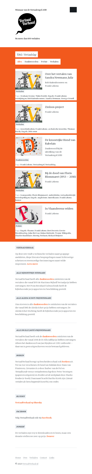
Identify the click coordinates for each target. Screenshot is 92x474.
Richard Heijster (55, 236)
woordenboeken (27, 129)
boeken (66, 361)
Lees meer (32, 264)
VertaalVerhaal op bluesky (28, 402)
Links (51, 458)
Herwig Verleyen (40, 236)
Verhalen (54, 62)
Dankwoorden (31, 62)
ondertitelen (54, 195)
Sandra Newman (53, 98)
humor (18, 200)
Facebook (47, 418)
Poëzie (44, 62)
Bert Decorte (53, 231)
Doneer (50, 436)
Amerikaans (53, 198)
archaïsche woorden (57, 129)
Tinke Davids (41, 96)
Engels (51, 96)
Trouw (58, 233)
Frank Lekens (61, 96)
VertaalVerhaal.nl (30, 464)
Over (25, 458)
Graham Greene (27, 96)
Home (18, 458)
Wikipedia (66, 233)
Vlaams (30, 231)
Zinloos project (54, 107)
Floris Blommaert (40, 195)
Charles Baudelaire (23, 236)
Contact (43, 458)
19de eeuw (32, 131)
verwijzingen (21, 98)
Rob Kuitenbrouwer (36, 98)
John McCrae (34, 233)
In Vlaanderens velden (59, 208)
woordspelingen (22, 198)
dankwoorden (47, 279)
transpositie (25, 195)
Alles (19, 62)
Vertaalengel (38, 165)
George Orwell (67, 98)
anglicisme (42, 198)
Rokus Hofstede (47, 233)
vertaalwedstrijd (67, 195)
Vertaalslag (50, 165)
